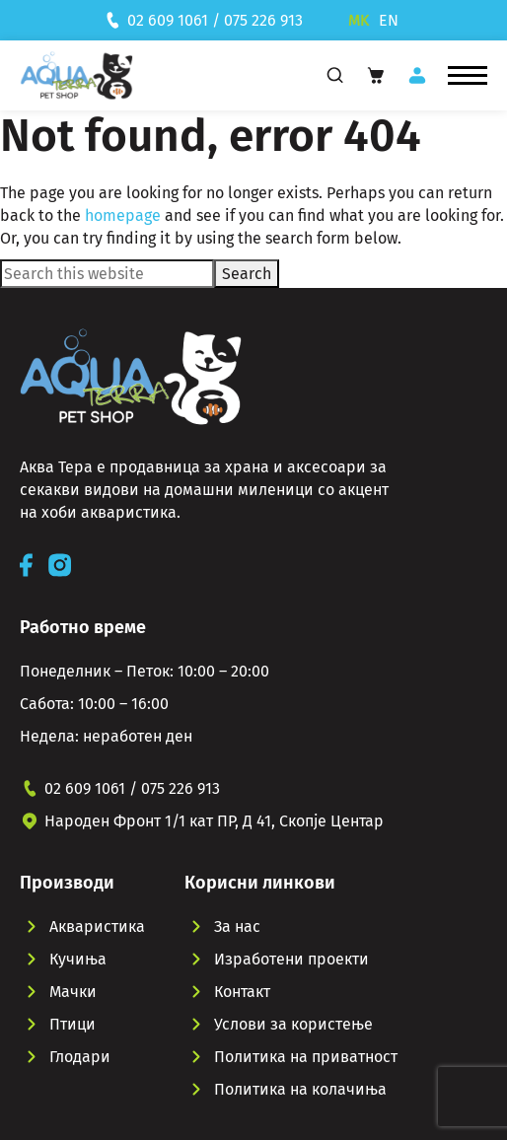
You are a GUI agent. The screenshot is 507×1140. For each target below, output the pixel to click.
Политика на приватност (306, 1056)
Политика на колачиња (300, 1089)
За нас (237, 926)
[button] (467, 76)
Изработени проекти (291, 959)
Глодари (79, 1056)
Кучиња (78, 959)
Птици (72, 1024)
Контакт (242, 991)
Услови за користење (293, 1024)
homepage (123, 215)
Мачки (73, 991)
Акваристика (97, 926)
